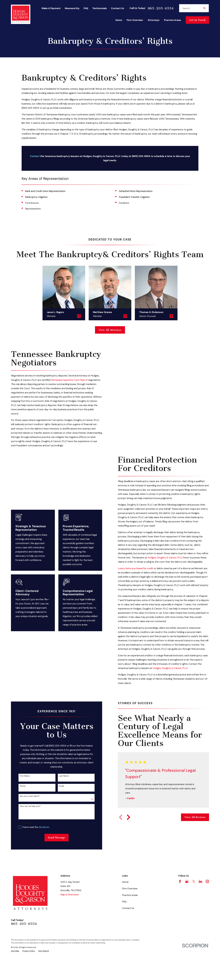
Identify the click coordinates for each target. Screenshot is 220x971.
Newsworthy (72, 8)
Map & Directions (69, 903)
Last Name (62, 784)
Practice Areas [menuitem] (172, 20)
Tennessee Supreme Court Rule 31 (67, 379)
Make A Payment (51, 8)
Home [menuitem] (118, 20)
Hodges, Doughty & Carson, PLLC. (172, 676)
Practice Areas (130, 903)
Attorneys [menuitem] (153, 20)
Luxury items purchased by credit (137, 576)
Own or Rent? (23, 831)
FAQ (86, 8)
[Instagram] (207, 890)
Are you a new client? (27, 804)
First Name (22, 784)
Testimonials (99, 8)
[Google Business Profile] (186, 890)
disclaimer (42, 835)
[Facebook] (180, 890)
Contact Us (117, 8)
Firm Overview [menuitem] (135, 20)
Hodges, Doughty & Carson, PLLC (167, 566)
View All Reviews (192, 825)
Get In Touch (197, 20)
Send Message (54, 846)
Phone (20, 794)
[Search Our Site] (204, 8)
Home (125, 890)
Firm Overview (130, 897)
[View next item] (126, 826)
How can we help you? (28, 815)
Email (59, 794)
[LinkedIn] (200, 890)
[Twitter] (193, 890)
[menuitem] (15, 959)
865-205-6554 (161, 8)
